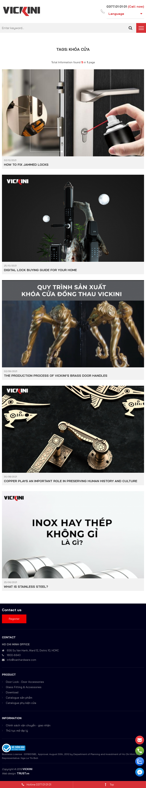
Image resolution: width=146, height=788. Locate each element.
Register (14, 618)
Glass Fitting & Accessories (23, 687)
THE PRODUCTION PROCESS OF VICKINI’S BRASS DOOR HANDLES (55, 375)
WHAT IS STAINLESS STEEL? (26, 586)
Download (12, 692)
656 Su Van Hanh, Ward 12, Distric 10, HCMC (33, 650)
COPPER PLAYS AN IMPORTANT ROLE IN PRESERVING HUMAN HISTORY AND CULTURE (70, 481)
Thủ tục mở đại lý (17, 730)
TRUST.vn (23, 773)
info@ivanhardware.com (21, 659)
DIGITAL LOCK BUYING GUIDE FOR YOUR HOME (40, 270)
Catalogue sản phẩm (19, 697)
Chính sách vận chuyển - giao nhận (28, 725)
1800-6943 (14, 654)
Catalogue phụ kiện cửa (21, 702)
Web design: (9, 773)
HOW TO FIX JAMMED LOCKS (26, 164)
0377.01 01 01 (116, 6)
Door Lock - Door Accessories (25, 681)
